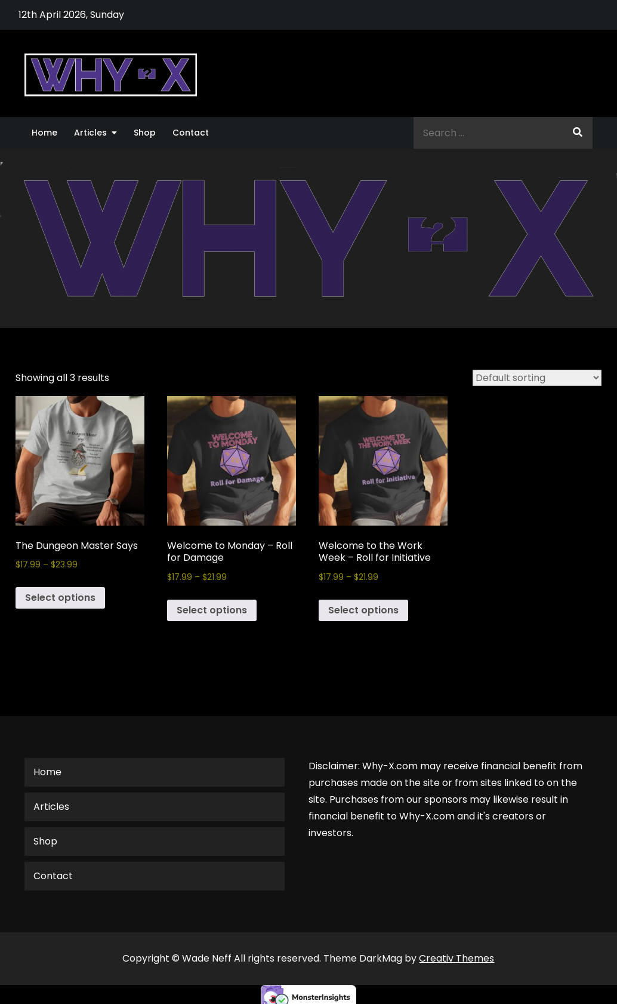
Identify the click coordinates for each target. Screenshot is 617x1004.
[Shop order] (537, 378)
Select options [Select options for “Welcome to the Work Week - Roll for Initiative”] (363, 610)
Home (44, 133)
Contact (190, 133)
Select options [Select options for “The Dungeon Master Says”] (60, 597)
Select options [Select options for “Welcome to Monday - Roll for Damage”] (212, 610)
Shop (145, 133)
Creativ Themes (456, 958)
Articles (90, 133)
